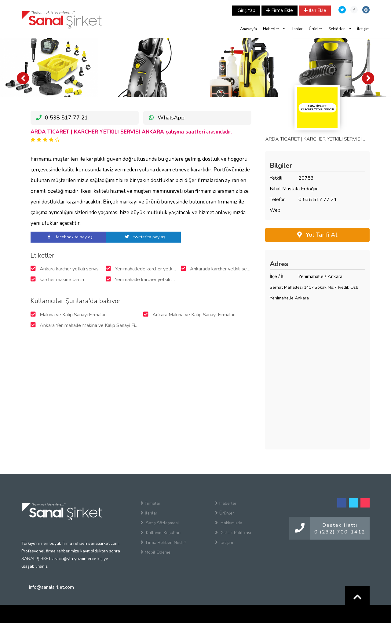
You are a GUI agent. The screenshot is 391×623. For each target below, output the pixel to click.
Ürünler (315, 29)
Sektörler (339, 29)
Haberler (274, 29)
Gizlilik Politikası (233, 533)
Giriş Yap (245, 10)
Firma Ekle (279, 10)
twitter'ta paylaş (143, 237)
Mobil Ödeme (155, 552)
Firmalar (150, 503)
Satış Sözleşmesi (160, 523)
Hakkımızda (228, 523)
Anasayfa (248, 29)
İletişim (363, 29)
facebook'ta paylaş (68, 237)
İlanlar (297, 29)
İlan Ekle (315, 10)
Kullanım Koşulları (161, 533)
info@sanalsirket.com (51, 587)
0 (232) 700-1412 (339, 532)
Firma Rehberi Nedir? (163, 542)
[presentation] (23, 78)
